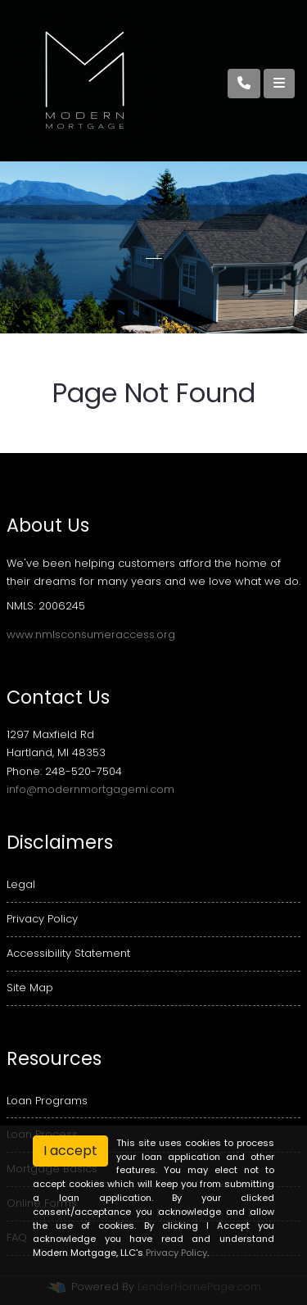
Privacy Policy (42, 919)
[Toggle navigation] (279, 83)
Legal (21, 884)
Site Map (30, 987)
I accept (70, 1150)
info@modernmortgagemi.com (90, 789)
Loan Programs (47, 1100)
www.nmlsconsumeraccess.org (91, 634)
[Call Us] (244, 83)
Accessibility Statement (68, 953)
